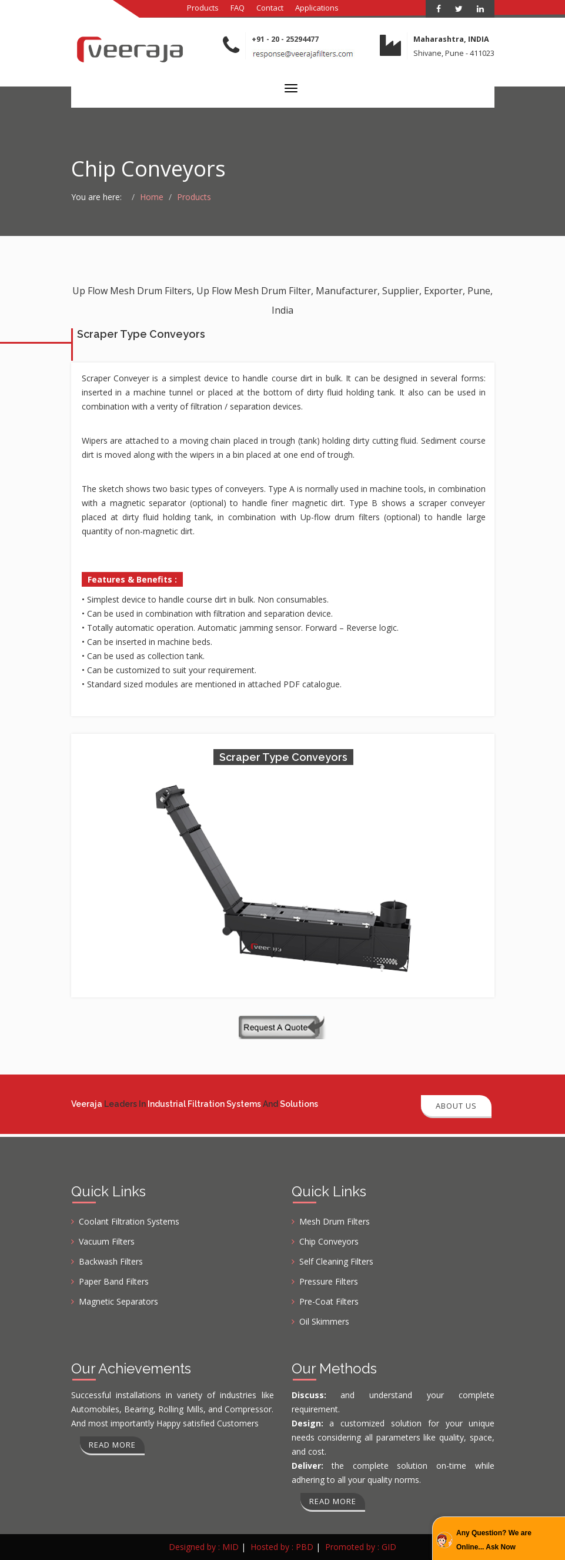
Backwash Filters (111, 1261)
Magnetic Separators (118, 1301)
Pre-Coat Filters (329, 1301)
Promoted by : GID (360, 1546)
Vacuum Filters (107, 1241)
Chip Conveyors (329, 1241)
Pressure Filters (328, 1281)
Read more (112, 1444)
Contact (269, 7)
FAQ (237, 7)
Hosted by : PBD (281, 1546)
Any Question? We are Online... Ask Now (493, 1540)
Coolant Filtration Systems (129, 1221)
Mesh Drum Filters (334, 1221)
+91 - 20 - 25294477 (285, 39)
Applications (317, 7)
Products (203, 7)
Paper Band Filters (114, 1281)
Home (151, 196)
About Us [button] (456, 1105)
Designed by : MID (204, 1546)
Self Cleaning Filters (336, 1261)
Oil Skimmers (324, 1321)
